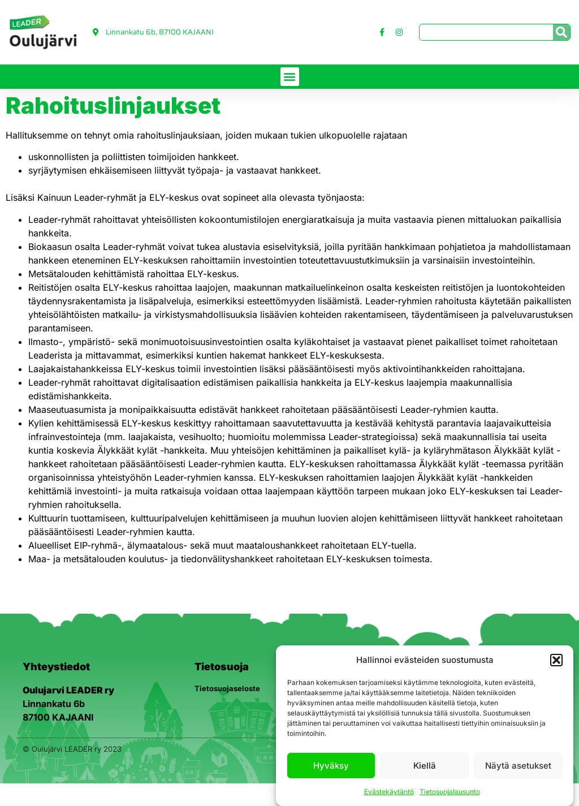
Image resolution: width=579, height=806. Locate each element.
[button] (556, 660)
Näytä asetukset (518, 765)
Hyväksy (331, 765)
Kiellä (424, 765)
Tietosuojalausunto (450, 791)
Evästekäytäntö (389, 791)
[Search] (561, 32)
